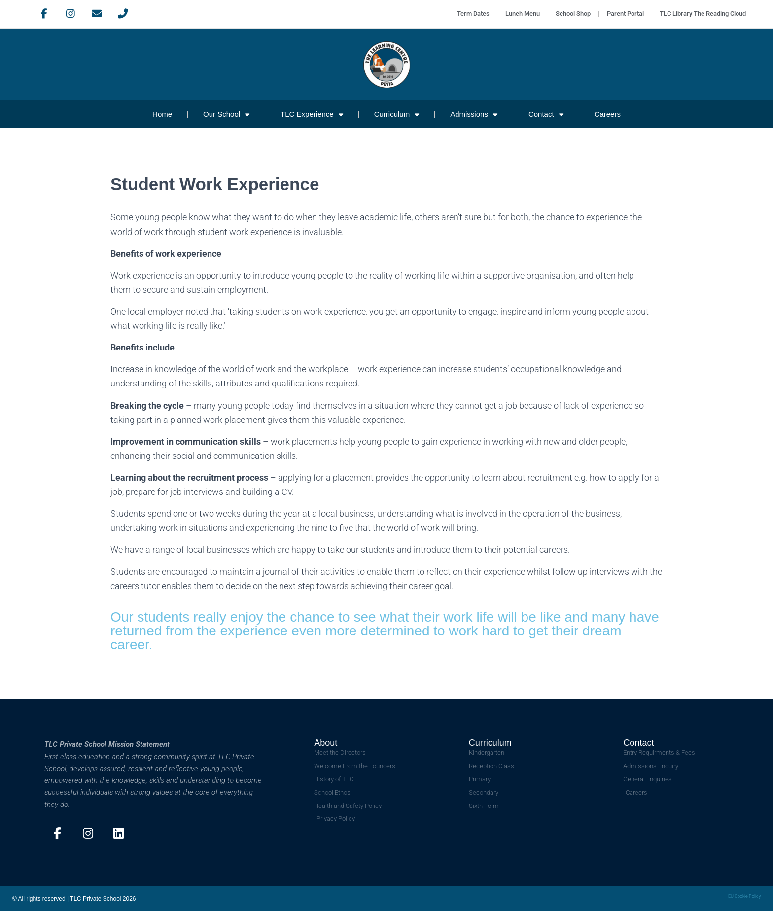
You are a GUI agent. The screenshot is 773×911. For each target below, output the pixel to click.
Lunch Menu (518, 14)
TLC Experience (312, 114)
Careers (608, 114)
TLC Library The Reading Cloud (702, 14)
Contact (545, 114)
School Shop (570, 14)
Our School (226, 114)
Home (162, 114)
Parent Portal (623, 14)
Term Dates (467, 14)
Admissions (473, 114)
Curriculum (397, 114)
